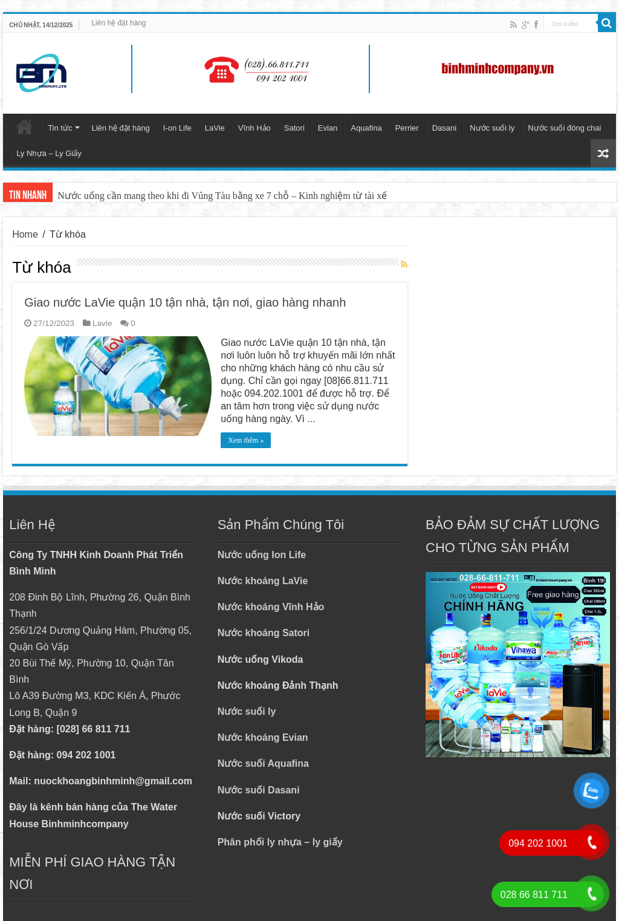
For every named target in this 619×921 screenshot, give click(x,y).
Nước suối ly (492, 127)
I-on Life (177, 127)
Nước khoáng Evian (263, 737)
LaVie (215, 127)
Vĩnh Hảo (254, 127)
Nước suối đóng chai (564, 127)
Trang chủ (25, 126)
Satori (294, 127)
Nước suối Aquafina (263, 763)
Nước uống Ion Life (262, 555)
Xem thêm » (246, 440)
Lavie (102, 323)
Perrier (407, 127)
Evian (328, 127)
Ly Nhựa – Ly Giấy (49, 153)
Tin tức (60, 127)
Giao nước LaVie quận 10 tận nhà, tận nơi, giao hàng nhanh (185, 302)
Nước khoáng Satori (264, 633)
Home (25, 234)
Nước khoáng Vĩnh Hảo (271, 607)
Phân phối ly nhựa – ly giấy (280, 842)
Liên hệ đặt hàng (118, 23)
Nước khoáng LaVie (263, 581)
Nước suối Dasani (259, 790)
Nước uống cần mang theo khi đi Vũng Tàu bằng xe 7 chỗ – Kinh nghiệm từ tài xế (222, 195)
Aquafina (366, 127)
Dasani (444, 127)
